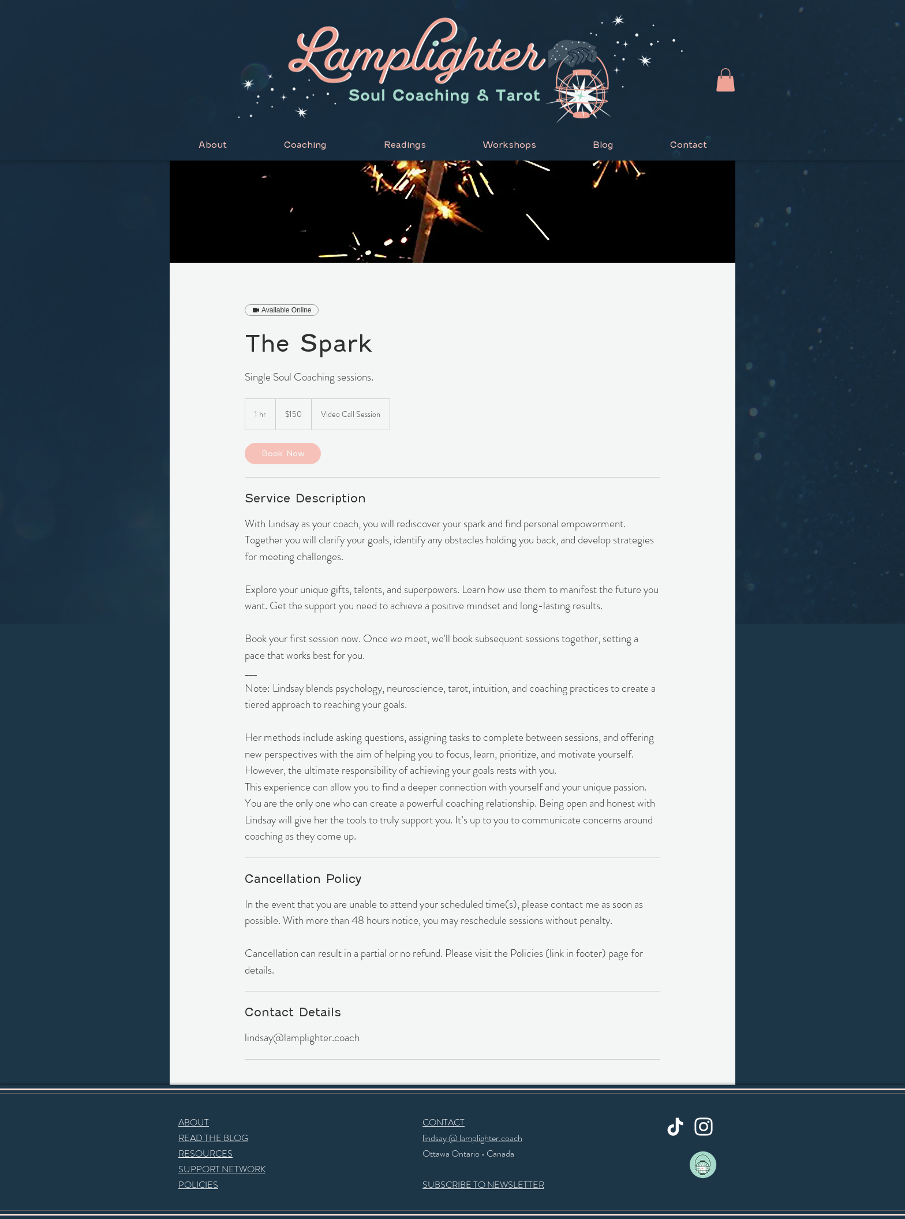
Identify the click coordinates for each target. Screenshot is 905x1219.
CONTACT (443, 1122)
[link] (283, 453)
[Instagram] (703, 1126)
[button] (725, 80)
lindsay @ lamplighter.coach (472, 1138)
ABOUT (193, 1122)
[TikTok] (675, 1126)
